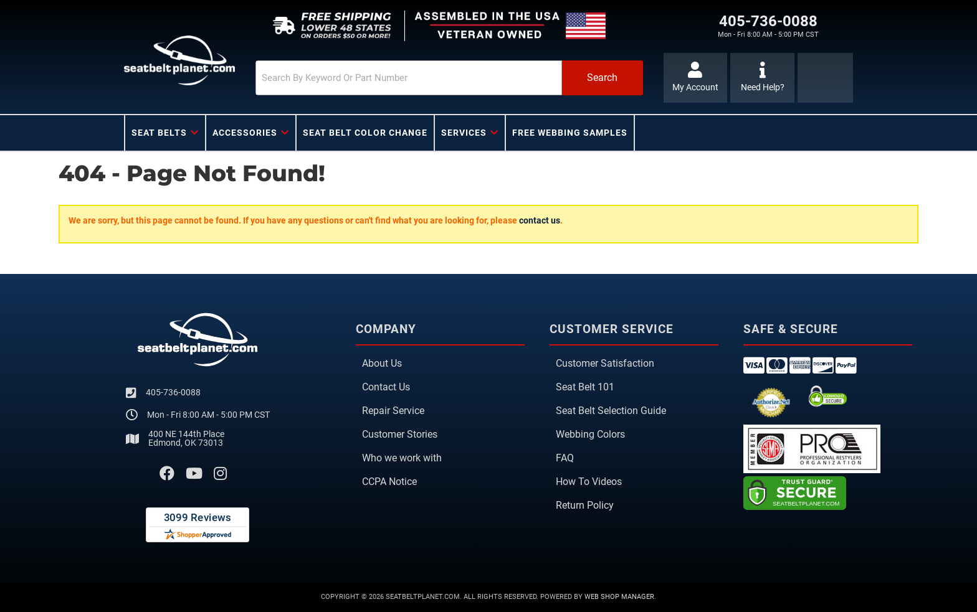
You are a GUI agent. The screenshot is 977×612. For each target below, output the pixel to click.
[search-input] (408, 78)
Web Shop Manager (619, 597)
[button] (449, 77)
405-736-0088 (173, 392)
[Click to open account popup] (696, 78)
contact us (539, 220)
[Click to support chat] (762, 78)
